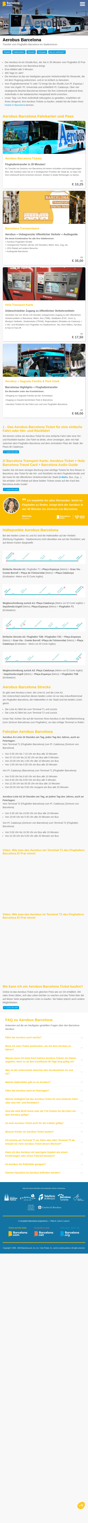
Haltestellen (18, 52)
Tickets (7, 52)
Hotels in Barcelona (15, 105)
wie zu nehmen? (57, 52)
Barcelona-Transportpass (22, 228)
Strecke (31, 52)
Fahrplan (42, 52)
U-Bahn (63, 477)
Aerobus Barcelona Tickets (23, 158)
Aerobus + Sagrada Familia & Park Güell (32, 381)
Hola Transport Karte (19, 304)
